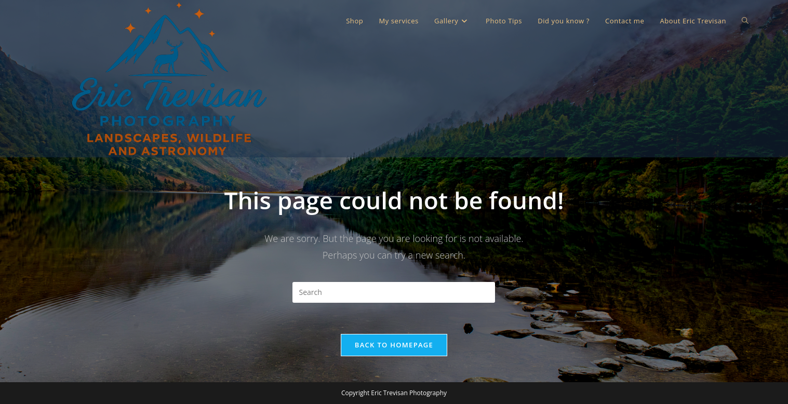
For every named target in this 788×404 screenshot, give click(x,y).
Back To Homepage (394, 344)
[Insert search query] (393, 292)
